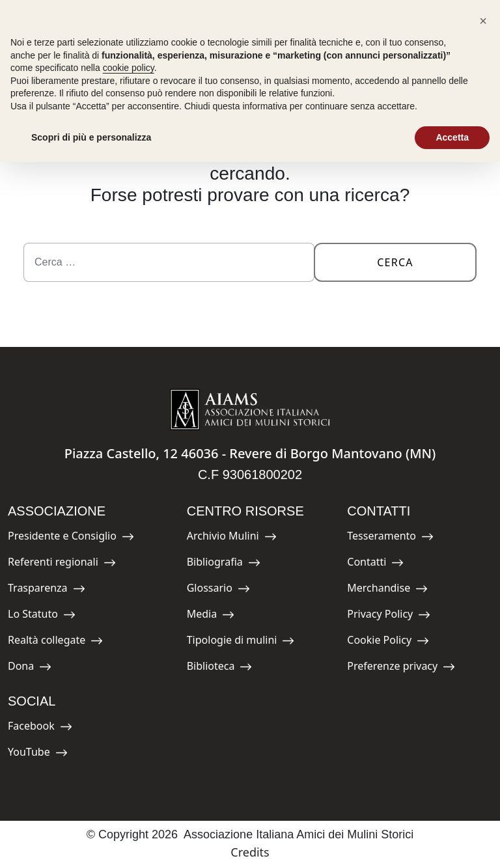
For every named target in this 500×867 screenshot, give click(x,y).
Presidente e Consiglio (71, 538)
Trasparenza (46, 590)
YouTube (38, 754)
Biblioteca (220, 668)
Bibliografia (223, 564)
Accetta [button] (452, 137)
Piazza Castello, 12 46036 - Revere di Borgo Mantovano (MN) (250, 453)
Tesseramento (390, 538)
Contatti (376, 564)
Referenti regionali (62, 564)
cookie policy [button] (128, 67)
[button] (483, 20)
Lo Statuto (42, 616)
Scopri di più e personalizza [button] (91, 137)
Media (216, 616)
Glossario (218, 590)
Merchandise (387, 590)
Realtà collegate (55, 642)
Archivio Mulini (232, 538)
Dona (37, 668)
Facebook (40, 728)
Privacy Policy (388, 616)
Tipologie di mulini (241, 642)
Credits (249, 852)
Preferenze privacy (401, 668)
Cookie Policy (388, 642)
